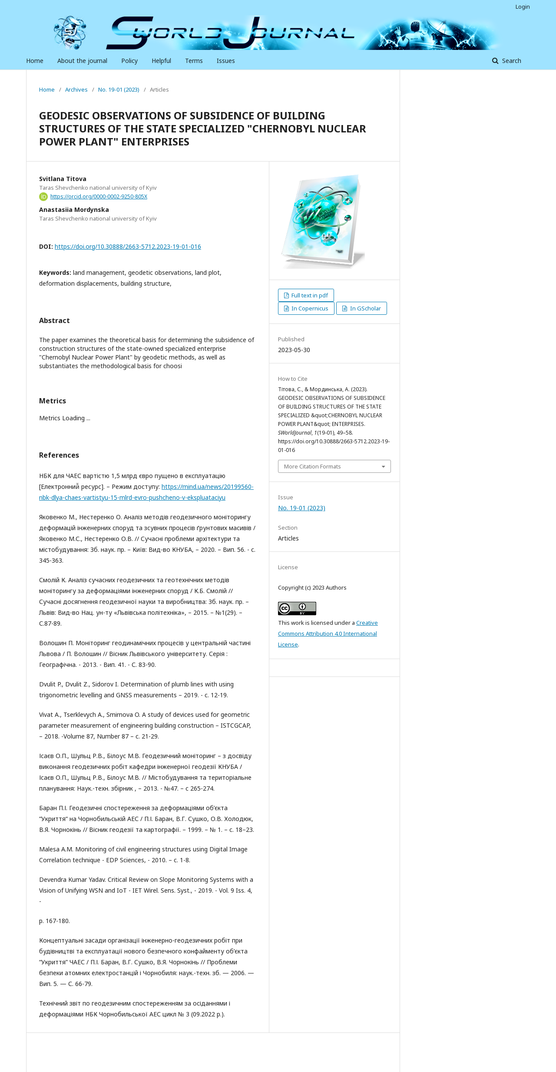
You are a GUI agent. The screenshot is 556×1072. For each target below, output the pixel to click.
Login (523, 6)
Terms (194, 60)
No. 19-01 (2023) (118, 89)
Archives (76, 89)
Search (510, 60)
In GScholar (365, 308)
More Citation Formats (312, 466)
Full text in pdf (309, 295)
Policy (129, 60)
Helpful (161, 60)
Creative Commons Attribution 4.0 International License (328, 633)
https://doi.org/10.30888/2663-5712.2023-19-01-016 (128, 246)
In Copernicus (309, 308)
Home (34, 60)
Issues (226, 60)
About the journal (82, 60)
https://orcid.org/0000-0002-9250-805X (98, 196)
